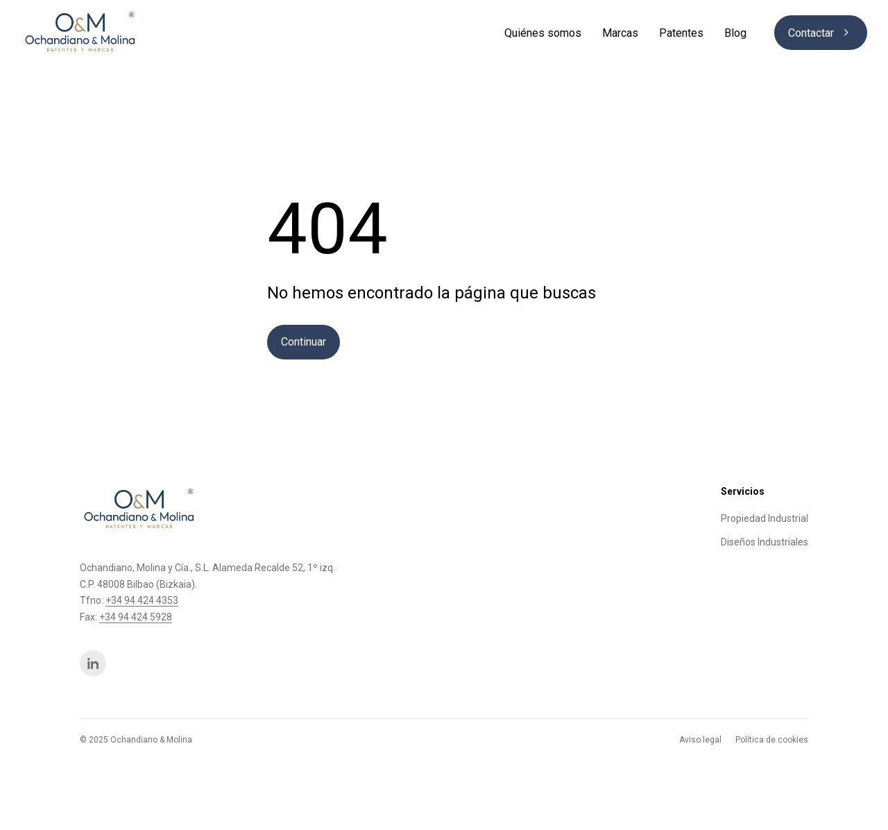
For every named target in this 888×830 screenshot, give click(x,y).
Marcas (620, 33)
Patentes (681, 33)
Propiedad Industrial (764, 518)
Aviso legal (700, 740)
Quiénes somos (542, 33)
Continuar (303, 341)
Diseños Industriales (764, 542)
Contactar (820, 32)
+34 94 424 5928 (135, 616)
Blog (735, 33)
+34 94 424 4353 (141, 600)
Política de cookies (771, 740)
